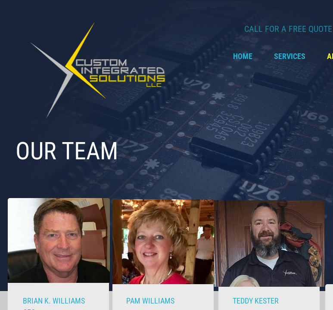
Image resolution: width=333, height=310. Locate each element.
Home (242, 56)
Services (289, 56)
